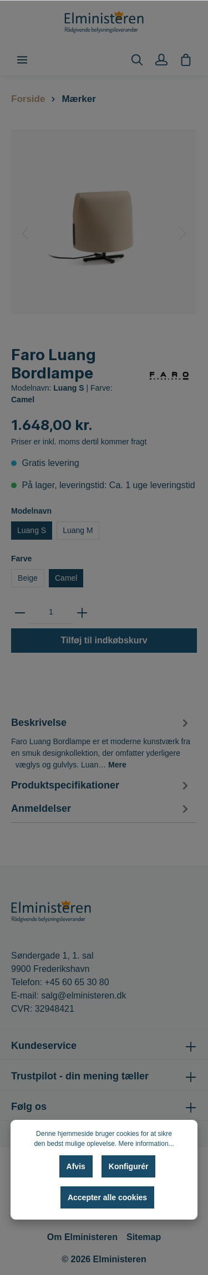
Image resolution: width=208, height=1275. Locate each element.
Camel (66, 578)
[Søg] (137, 60)
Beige (28, 578)
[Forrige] (25, 233)
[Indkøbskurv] (186, 60)
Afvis (76, 1166)
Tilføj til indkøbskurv (103, 640)
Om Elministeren (82, 1237)
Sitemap (143, 1237)
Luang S (31, 530)
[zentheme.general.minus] (20, 612)
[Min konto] (161, 60)
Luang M (78, 530)
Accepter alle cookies (107, 1197)
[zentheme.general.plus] (82, 612)
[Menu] (22, 60)
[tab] (101, 742)
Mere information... (146, 1144)
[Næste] (183, 233)
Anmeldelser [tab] (101, 809)
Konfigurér (129, 1166)
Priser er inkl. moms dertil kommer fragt (78, 441)
